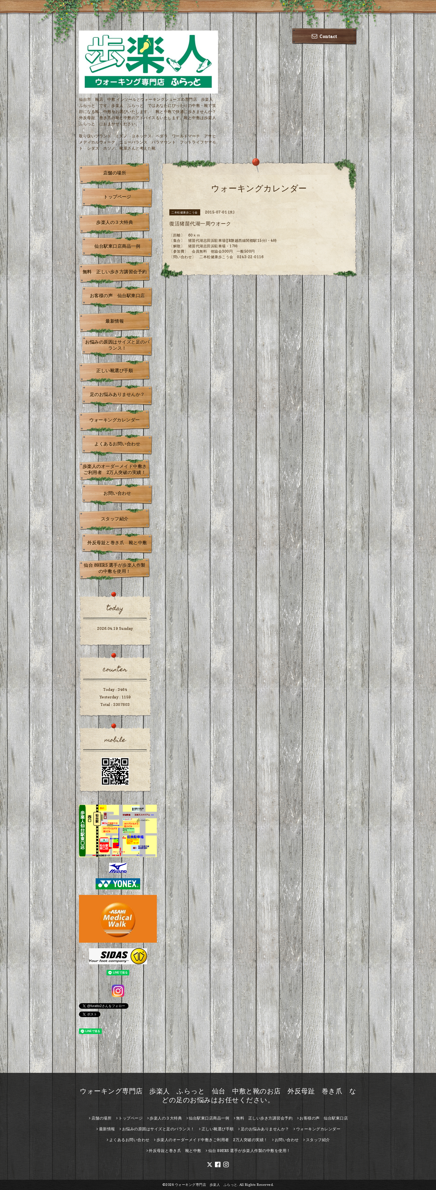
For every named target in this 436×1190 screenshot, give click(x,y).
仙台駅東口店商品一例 (117, 246)
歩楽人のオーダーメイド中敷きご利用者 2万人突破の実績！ (115, 469)
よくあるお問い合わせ (117, 444)
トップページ (117, 197)
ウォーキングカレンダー (114, 420)
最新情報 (114, 321)
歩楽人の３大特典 (114, 222)
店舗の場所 (114, 173)
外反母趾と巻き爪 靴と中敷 (117, 542)
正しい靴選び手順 (114, 370)
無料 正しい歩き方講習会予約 (115, 272)
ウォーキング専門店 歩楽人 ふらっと (206, 1185)
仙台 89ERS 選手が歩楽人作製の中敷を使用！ (114, 568)
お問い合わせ (117, 493)
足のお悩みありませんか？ (117, 394)
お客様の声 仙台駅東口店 (117, 295)
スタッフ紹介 (114, 519)
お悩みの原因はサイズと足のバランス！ (117, 345)
